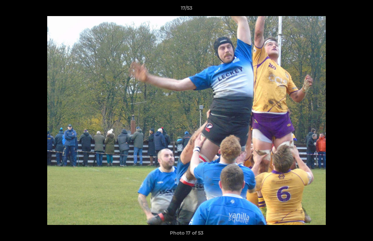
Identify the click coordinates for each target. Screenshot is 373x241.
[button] (361, 10)
